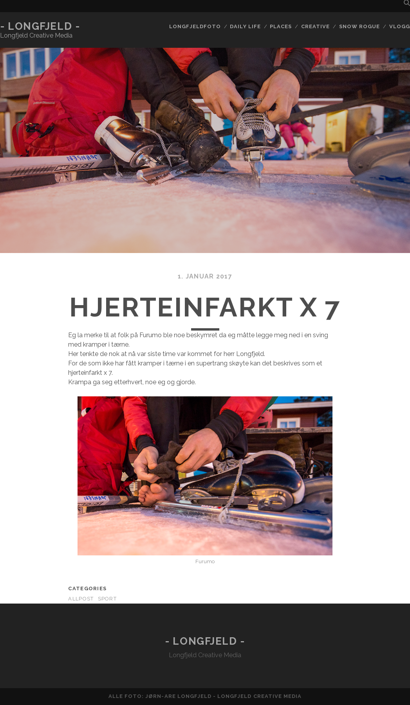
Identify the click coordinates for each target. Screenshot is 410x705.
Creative (315, 26)
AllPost (81, 599)
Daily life (245, 26)
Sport (107, 599)
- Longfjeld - (40, 26)
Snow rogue (359, 26)
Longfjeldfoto (195, 26)
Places (281, 26)
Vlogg (399, 26)
